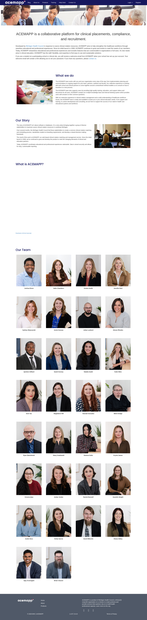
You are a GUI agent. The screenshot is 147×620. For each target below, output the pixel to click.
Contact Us (72, 2)
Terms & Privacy (112, 614)
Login (130, 2)
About (43, 603)
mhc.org (107, 606)
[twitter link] (89, 611)
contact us (92, 58)
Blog (29, 2)
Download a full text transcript (23, 233)
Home (43, 600)
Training (53, 2)
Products (45, 2)
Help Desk (62, 2)
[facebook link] (84, 611)
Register (138, 2)
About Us (36, 2)
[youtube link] (93, 611)
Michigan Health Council (34, 46)
